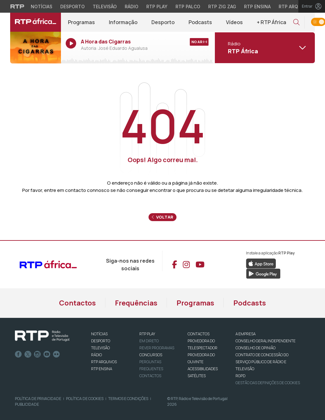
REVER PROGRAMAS (156, 348)
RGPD (240, 375)
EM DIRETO (149, 341)
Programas (81, 22)
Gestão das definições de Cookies (267, 382)
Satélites (197, 375)
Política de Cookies (84, 398)
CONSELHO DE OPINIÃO (255, 348)
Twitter (27, 354)
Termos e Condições (128, 398)
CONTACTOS (198, 334)
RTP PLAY (147, 334)
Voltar (162, 217)
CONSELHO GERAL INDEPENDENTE (265, 341)
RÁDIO (96, 355)
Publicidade (27, 404)
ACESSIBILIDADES (203, 368)
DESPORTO (100, 341)
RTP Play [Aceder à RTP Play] (157, 6)
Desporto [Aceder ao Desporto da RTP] (72, 6)
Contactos (77, 303)
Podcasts (200, 22)
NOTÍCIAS (99, 334)
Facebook (18, 354)
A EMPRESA (245, 334)
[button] (296, 22)
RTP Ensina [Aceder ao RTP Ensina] (257, 6)
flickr (56, 354)
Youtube (46, 354)
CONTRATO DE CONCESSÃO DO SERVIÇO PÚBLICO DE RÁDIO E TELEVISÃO (262, 361)
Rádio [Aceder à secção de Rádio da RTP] (131, 6)
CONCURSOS (150, 355)
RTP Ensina (101, 368)
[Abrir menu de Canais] (264, 47)
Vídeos (234, 22)
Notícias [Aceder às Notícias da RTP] (41, 6)
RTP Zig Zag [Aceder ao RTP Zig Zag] (222, 6)
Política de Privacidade (38, 398)
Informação (123, 22)
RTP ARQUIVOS (104, 361)
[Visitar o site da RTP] (17, 6)
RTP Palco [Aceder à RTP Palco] (188, 6)
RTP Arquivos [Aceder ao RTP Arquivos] (295, 6)
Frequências (136, 303)
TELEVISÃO (100, 348)
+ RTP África (271, 22)
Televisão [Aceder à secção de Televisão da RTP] (105, 6)
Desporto (163, 22)
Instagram (37, 354)
